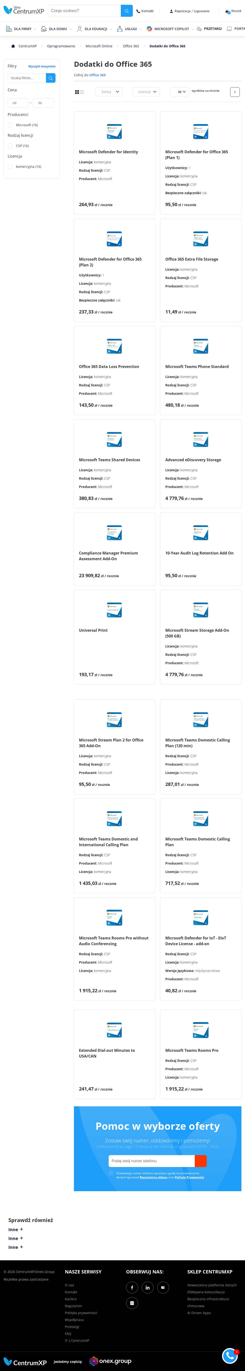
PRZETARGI (209, 28)
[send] (201, 1161)
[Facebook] (132, 1288)
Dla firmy (22, 29)
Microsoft (105, 178)
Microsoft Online (99, 46)
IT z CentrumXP (77, 1340)
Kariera (71, 1299)
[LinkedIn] (148, 1288)
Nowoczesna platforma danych (212, 1285)
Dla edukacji (96, 29)
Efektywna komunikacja (206, 1292)
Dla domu (58, 29)
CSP (107, 170)
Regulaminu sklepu (153, 1177)
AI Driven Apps (199, 1313)
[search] (127, 11)
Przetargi (72, 1326)
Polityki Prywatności (189, 1177)
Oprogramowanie (61, 46)
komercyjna (102, 162)
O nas (69, 1285)
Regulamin (73, 1306)
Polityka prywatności (81, 1313)
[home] (24, 10)
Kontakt (145, 11)
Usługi (131, 29)
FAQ (68, 1333)
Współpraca (74, 1319)
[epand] (34, 28)
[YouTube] (163, 1288)
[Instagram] (132, 1303)
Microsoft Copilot (172, 29)
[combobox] (100, 91)
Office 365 (131, 46)
